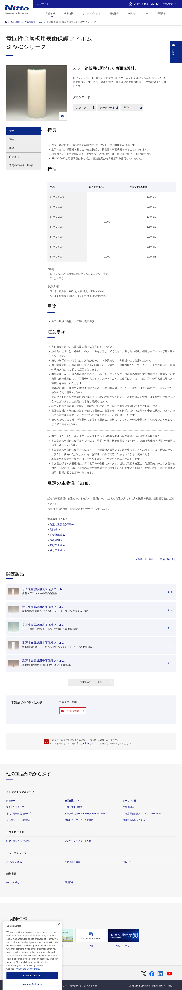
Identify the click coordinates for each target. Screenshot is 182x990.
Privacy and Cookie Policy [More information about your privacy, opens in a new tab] (27, 982)
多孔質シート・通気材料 (18, 820)
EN (157, 4)
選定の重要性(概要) (62, 524)
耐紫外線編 (57, 534)
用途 (11, 148)
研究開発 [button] (114, 13)
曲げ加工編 (57, 545)
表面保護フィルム (33, 22)
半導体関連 (128, 807)
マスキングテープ (15, 807)
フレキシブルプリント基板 (78, 841)
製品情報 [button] (50, 13)
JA (152, 4)
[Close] (59, 937)
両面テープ (11, 800)
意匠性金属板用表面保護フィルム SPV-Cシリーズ (71, 22)
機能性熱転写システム (134, 820)
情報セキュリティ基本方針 (83, 985)
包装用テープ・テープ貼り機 (79, 820)
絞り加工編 (57, 550)
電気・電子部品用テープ (18, 813)
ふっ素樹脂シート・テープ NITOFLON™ (85, 813)
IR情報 (131, 13)
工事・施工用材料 (73, 807)
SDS (126, 107)
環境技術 (69, 882)
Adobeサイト (90, 743)
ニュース (145, 13)
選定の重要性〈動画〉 (21, 165)
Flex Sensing (12, 882)
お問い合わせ (169, 4)
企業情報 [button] (68, 13)
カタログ (81, 107)
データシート (107, 107)
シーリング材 (129, 800)
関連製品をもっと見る (91, 682)
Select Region (138, 4)
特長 (11, 130)
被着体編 (56, 539)
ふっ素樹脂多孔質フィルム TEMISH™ (142, 813)
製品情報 (15, 22)
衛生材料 (127, 861)
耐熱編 (55, 529)
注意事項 (14, 156)
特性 (11, 139)
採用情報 (161, 13)
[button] (174, 13)
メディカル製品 (72, 861)
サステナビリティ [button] (91, 13)
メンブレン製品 (14, 861)
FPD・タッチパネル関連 (18, 841)
